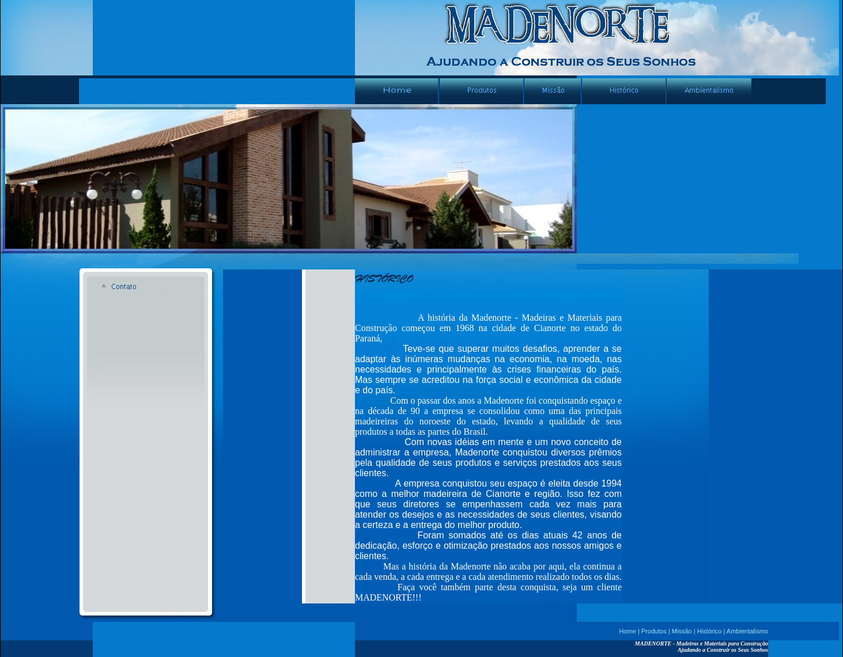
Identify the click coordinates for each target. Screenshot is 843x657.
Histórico (709, 631)
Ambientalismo (747, 631)
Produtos (654, 631)
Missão (682, 631)
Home (627, 631)
